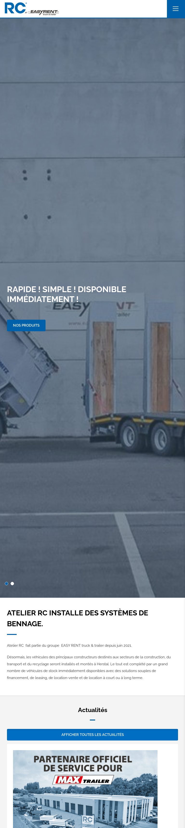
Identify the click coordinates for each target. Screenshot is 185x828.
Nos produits (26, 325)
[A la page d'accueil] (32, 8)
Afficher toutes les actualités (92, 735)
